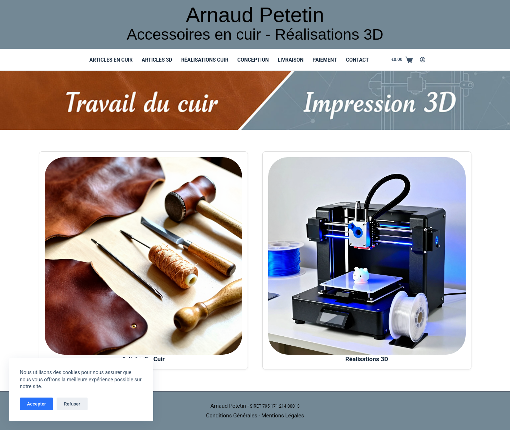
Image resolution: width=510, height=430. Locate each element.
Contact (357, 60)
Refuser (72, 404)
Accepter (36, 404)
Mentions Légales (282, 415)
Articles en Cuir (111, 60)
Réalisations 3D (366, 359)
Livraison (290, 60)
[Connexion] (422, 59)
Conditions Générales (231, 415)
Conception (253, 60)
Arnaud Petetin (255, 14)
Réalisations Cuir (205, 60)
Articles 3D (157, 60)
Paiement (324, 60)
